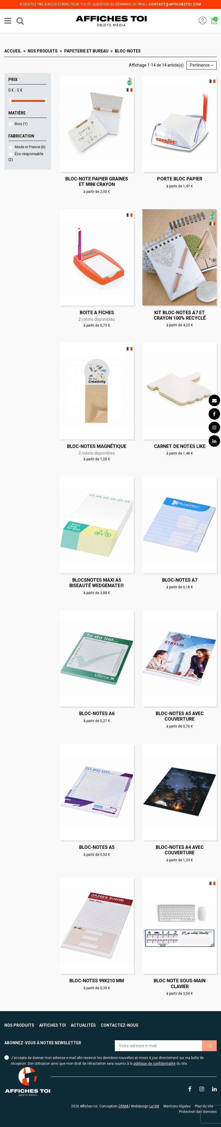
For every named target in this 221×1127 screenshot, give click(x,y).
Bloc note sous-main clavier (179, 983)
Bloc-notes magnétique (96, 446)
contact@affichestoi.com (174, 4)
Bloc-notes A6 (97, 713)
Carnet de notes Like (179, 446)
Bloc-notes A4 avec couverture (180, 850)
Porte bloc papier (179, 179)
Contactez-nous (119, 1025)
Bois (21, 124)
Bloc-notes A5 (97, 847)
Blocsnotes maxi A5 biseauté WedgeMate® (96, 582)
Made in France (30, 147)
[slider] (10, 100)
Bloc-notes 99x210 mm (96, 980)
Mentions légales (176, 1106)
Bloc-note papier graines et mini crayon (96, 181)
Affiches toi (52, 1025)
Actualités (83, 1025)
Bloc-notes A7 (179, 580)
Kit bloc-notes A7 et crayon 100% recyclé (180, 315)
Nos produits (19, 1025)
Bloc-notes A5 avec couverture (180, 716)
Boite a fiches (97, 312)
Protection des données (198, 1112)
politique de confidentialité (155, 1064)
